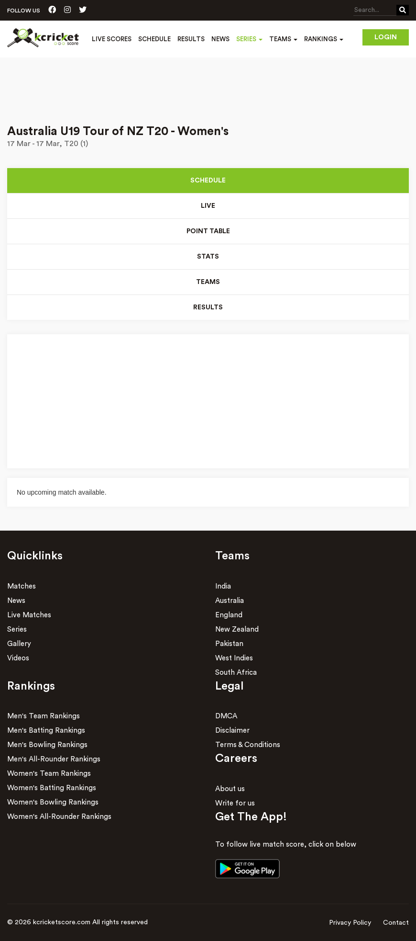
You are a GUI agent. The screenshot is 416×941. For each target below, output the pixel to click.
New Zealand (237, 629)
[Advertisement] (208, 84)
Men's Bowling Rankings (47, 744)
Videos (18, 658)
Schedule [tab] (208, 180)
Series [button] (249, 39)
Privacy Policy (350, 922)
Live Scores (111, 39)
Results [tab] (208, 307)
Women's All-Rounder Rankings (59, 816)
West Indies (234, 658)
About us (230, 789)
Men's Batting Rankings (46, 730)
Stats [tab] (208, 256)
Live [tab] (208, 206)
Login (385, 37)
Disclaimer (232, 730)
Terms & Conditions (247, 744)
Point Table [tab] (208, 231)
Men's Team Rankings (43, 716)
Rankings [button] (323, 39)
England (228, 615)
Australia (229, 600)
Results (191, 39)
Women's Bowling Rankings (53, 802)
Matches (21, 586)
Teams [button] (283, 39)
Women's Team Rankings (49, 773)
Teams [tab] (208, 282)
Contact (396, 922)
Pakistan (229, 643)
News (220, 39)
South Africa (236, 672)
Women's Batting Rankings (51, 788)
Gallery (19, 643)
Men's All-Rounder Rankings (53, 759)
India (223, 586)
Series (17, 629)
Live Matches (29, 615)
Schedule (154, 39)
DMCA (226, 716)
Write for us (235, 803)
